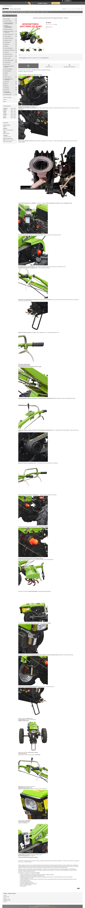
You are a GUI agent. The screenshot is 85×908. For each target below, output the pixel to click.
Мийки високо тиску (8, 54)
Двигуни (5, 83)
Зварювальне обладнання (9, 50)
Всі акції (17, 11)
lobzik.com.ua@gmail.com (10, 140)
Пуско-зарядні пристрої (8, 60)
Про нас (38, 11)
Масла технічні (7, 64)
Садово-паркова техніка (9, 34)
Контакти (42, 11)
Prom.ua (48, 905)
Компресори (6, 44)
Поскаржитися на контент (42, 906)
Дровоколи (6, 85)
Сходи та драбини (7, 36)
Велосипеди (6, 89)
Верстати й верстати (8, 56)
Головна (5, 895)
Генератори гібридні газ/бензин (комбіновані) (9, 23)
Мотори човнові (7, 58)
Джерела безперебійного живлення (9, 66)
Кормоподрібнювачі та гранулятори (8, 79)
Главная (4, 11)
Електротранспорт (7, 94)
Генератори (6, 87)
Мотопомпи (6, 52)
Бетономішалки (7, 42)
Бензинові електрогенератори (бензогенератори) (8, 26)
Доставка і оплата (23, 11)
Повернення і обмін (31, 11)
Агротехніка (6, 81)
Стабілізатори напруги (8, 38)
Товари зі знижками (7, 97)
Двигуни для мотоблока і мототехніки (9, 32)
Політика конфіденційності (51, 906)
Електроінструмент (8, 20)
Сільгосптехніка (7, 62)
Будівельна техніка (8, 40)
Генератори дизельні (8, 29)
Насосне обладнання (8, 48)
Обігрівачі (6, 46)
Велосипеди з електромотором (7, 92)
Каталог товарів (10, 11)
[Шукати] (78, 9)
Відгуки (46, 11)
